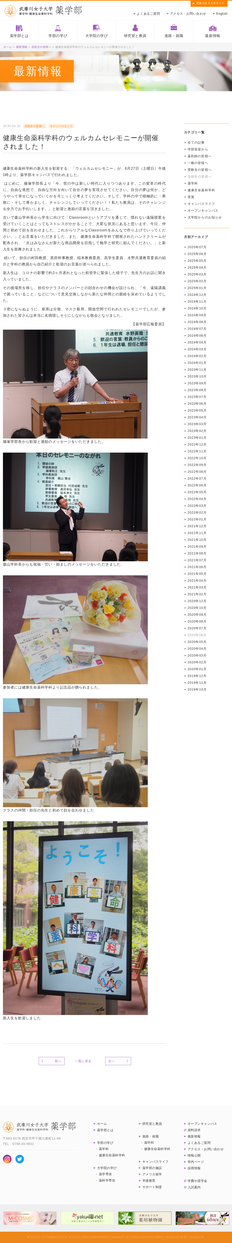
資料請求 (194, 1130)
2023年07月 (197, 397)
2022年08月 (197, 471)
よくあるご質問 (148, 13)
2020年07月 (197, 628)
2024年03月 (197, 349)
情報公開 (194, 1155)
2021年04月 (197, 580)
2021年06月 (197, 567)
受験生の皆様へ (200, 170)
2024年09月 (197, 315)
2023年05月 (197, 410)
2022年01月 (197, 519)
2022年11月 (197, 451)
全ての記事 (196, 142)
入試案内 (194, 1187)
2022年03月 (197, 505)
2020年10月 (197, 608)
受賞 (191, 197)
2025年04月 (197, 267)
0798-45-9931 (23, 1144)
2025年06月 (197, 254)
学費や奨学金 (197, 1181)
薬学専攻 (105, 1174)
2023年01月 (197, 437)
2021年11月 (197, 533)
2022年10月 (197, 458)
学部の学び (57, 36)
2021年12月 (197, 526)
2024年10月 (197, 308)
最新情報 (212, 36)
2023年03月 (197, 424)
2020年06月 (197, 635)
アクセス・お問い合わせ (188, 13)
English (221, 13)
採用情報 (194, 1168)
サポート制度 (152, 1187)
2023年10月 (197, 376)
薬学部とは (19, 36)
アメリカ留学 (152, 1174)
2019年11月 (197, 682)
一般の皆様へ (198, 163)
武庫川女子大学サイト (210, 3)
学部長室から (198, 149)
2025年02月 (197, 281)
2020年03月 (197, 655)
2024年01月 (197, 363)
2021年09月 (197, 546)
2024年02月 (197, 356)
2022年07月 (197, 478)
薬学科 (193, 183)
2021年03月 (197, 587)
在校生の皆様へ (41, 47)
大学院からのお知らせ (205, 217)
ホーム (7, 47)
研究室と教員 (135, 36)
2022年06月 (197, 485)
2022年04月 (197, 499)
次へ (111, 1061)
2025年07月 (197, 247)
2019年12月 (197, 676)
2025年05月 (197, 260)
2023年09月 (197, 383)
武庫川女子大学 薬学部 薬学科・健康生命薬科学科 (39, 1127)
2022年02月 (197, 512)
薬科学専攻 (107, 1180)
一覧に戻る (83, 1061)
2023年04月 (197, 417)
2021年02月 (197, 594)
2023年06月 (197, 403)
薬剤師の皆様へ (200, 156)
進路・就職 (174, 36)
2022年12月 (197, 444)
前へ (58, 1061)
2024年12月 (197, 295)
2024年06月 (197, 335)
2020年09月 (197, 614)
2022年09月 (197, 465)
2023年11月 (197, 369)
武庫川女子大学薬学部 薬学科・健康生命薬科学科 (43, 11)
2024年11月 (197, 301)
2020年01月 (197, 669)
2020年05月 (197, 642)
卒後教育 (148, 1180)
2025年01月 (197, 288)
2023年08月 (197, 390)
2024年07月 (197, 329)
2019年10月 (197, 689)
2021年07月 (197, 560)
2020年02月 (197, 662)
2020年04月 (197, 648)
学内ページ (196, 1162)
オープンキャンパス (203, 210)
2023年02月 (197, 431)
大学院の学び (96, 36)
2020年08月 (197, 621)
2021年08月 (197, 553)
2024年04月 (197, 342)
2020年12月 (197, 601)
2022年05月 (197, 492)
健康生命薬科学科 (201, 190)
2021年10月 (197, 540)
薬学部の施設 (152, 1168)
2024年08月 (197, 322)
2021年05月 (197, 574)
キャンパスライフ (201, 204)
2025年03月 (197, 274)
